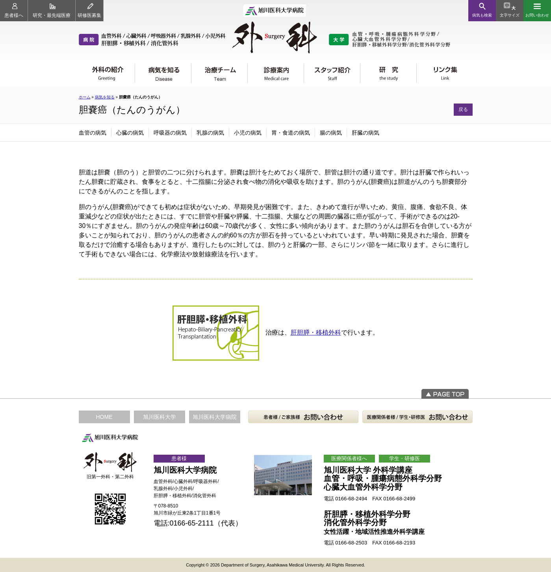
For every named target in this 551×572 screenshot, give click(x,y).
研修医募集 (89, 10)
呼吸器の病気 (170, 133)
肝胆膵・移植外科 (316, 332)
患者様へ (13, 10)
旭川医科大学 (159, 417)
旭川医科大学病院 (215, 417)
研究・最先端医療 (51, 10)
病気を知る (105, 97)
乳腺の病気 (210, 133)
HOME (104, 417)
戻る (463, 109)
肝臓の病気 (365, 133)
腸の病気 (331, 133)
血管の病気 (92, 133)
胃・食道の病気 (290, 133)
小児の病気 (248, 133)
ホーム (85, 97)
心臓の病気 (130, 133)
